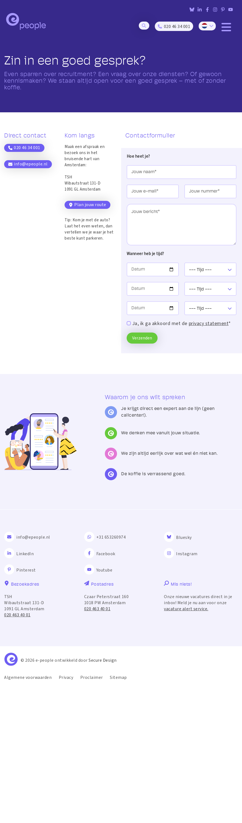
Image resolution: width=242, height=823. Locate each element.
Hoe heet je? (138, 156)
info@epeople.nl (28, 164)
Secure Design (103, 796)
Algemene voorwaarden (28, 814)
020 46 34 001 (24, 148)
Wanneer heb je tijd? (145, 254)
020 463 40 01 (17, 751)
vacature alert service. (186, 745)
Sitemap (118, 814)
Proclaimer (91, 814)
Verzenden (142, 338)
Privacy (66, 814)
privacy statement (209, 323)
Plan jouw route (87, 205)
